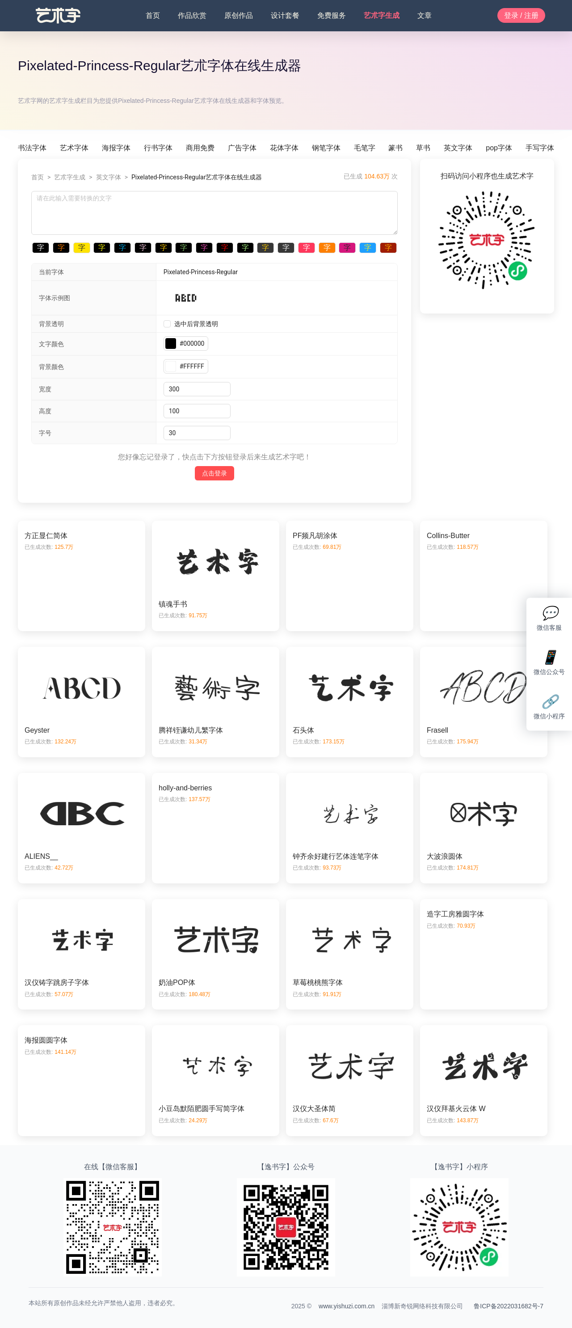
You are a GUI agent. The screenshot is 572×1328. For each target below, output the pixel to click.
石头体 (303, 730)
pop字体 (499, 148)
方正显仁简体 (46, 535)
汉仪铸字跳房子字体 (57, 982)
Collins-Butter (448, 535)
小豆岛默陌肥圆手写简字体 (201, 1108)
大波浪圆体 (445, 856)
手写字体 (540, 148)
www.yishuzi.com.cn (346, 1306)
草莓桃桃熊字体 (318, 982)
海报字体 (116, 148)
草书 (423, 148)
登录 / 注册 (521, 15)
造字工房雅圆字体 (455, 914)
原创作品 (238, 15)
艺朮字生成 (382, 15)
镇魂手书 (173, 604)
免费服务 (331, 15)
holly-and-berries (185, 788)
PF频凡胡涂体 (315, 535)
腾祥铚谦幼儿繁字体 (191, 730)
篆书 (395, 148)
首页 (153, 15)
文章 (424, 15)
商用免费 (200, 148)
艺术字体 (74, 148)
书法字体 (32, 148)
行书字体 (158, 148)
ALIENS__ (41, 856)
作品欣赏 (192, 15)
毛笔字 (364, 148)
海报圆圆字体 (46, 1040)
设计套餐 (285, 15)
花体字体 (284, 148)
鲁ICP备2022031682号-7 (508, 1306)
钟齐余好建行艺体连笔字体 (336, 856)
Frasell (437, 730)
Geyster (37, 730)
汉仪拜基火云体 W (456, 1108)
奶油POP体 (177, 982)
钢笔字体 (326, 148)
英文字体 (458, 148)
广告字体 (242, 148)
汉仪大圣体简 (314, 1108)
